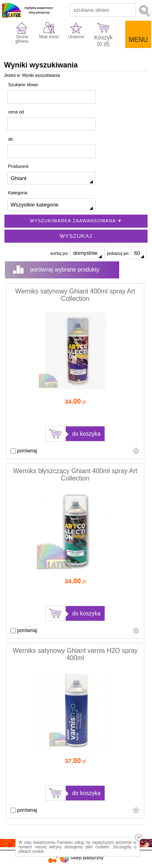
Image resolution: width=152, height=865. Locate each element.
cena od (16, 111)
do (10, 139)
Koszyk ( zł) (103, 40)
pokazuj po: (127, 253)
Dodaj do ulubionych (136, 450)
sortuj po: (77, 253)
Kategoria (17, 192)
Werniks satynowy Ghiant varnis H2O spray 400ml (75, 654)
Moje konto (49, 37)
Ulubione (76, 37)
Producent (18, 166)
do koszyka (86, 433)
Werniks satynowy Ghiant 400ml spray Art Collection (75, 295)
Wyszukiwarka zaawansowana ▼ (76, 220)
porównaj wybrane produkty (64, 269)
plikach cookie (31, 851)
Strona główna (21, 39)
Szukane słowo (23, 84)
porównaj (24, 451)
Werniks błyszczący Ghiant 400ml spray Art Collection (75, 474)
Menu (138, 39)
